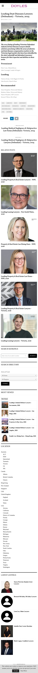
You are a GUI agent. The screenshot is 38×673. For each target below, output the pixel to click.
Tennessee (6, 560)
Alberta (5, 474)
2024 (3, 103)
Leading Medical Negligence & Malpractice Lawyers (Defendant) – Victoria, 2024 (19, 141)
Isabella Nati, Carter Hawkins (23, 626)
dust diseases (6, 106)
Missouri (5, 539)
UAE (2, 491)
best (15, 103)
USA (2, 506)
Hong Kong (4, 483)
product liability (18, 108)
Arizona (5, 508)
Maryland (6, 529)
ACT (4, 454)
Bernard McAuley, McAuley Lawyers (25, 596)
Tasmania (5, 461)
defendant (22, 103)
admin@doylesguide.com (21, 664)
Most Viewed (5, 398)
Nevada (5, 541)
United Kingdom (6, 494)
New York (6, 546)
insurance (15, 106)
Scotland (5, 500)
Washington (6, 567)
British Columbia (8, 477)
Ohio (4, 551)
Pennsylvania (7, 558)
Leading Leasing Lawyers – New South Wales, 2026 (17, 213)
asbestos (9, 103)
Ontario (5, 480)
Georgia (5, 520)
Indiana (5, 525)
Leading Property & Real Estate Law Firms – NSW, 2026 (17, 277)
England (5, 497)
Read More (24, 671)
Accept (16, 671)
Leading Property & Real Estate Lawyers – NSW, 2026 (18, 181)
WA (4, 468)
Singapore (4, 488)
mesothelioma (6, 108)
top (3, 111)
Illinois (5, 522)
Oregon (5, 555)
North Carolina (7, 548)
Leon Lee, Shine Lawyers (21, 611)
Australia (3, 452)
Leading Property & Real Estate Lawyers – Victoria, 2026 (16, 310)
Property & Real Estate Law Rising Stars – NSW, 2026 (18, 245)
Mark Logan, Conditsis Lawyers (24, 641)
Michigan (6, 534)
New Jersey (6, 543)
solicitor (29, 108)
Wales (4, 503)
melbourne (31, 106)
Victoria (9, 111)
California (6, 510)
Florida (5, 517)
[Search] (14, 356)
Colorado (5, 513)
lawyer (23, 106)
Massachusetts (7, 532)
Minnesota (6, 536)
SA (4, 466)
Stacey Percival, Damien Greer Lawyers (23, 583)
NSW (4, 457)
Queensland (6, 459)
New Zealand (5, 486)
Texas (4, 562)
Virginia (5, 565)
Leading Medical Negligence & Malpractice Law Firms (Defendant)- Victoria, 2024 (19, 129)
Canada (3, 471)
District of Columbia (9, 515)
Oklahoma (6, 553)
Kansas (5, 527)
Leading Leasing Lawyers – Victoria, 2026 (16, 341)
